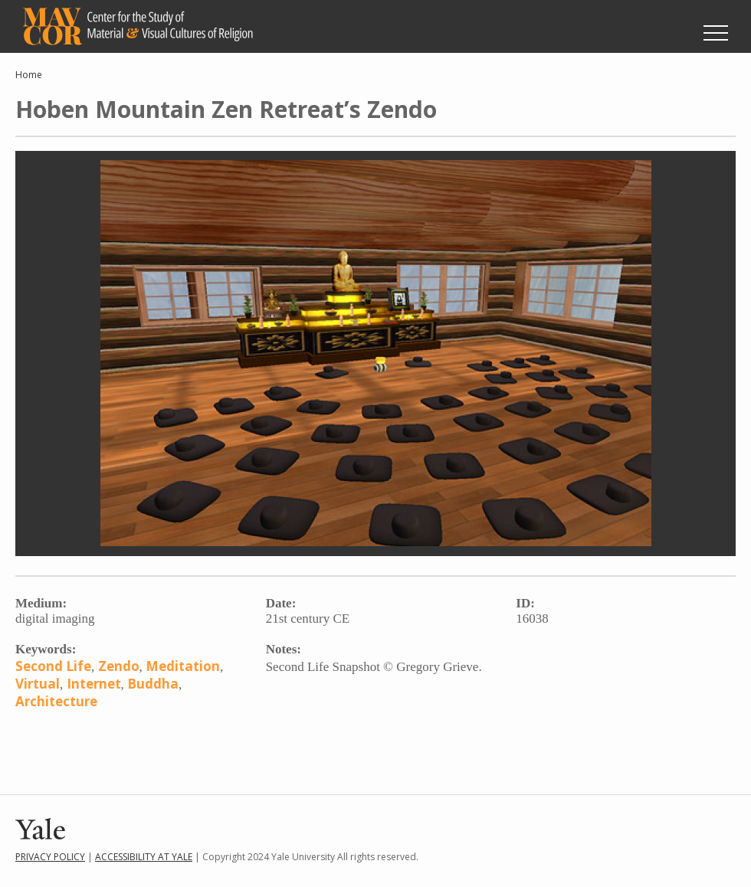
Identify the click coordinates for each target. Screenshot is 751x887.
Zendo (118, 666)
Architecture (56, 701)
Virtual (37, 683)
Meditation (183, 666)
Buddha (153, 683)
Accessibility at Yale (143, 856)
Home (28, 74)
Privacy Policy (50, 856)
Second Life (53, 666)
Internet (94, 683)
